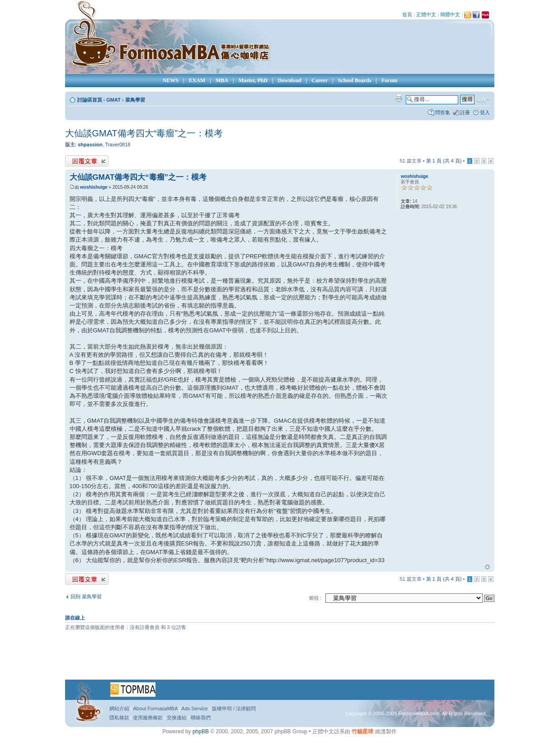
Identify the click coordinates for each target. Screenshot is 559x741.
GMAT (113, 100)
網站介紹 (119, 708)
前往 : (315, 598)
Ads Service (194, 708)
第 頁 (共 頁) (444, 160)
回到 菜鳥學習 (86, 596)
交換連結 (177, 717)
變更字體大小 (483, 100)
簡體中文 (450, 14)
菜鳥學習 (135, 100)
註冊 (465, 112)
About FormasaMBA (155, 708)
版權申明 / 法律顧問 (234, 708)
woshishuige (94, 187)
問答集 (442, 112)
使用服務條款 (148, 717)
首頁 (407, 14)
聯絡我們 (201, 717)
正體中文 (426, 14)
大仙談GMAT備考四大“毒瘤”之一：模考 (144, 133)
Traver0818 (118, 144)
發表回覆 (86, 161)
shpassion (90, 144)
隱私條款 (119, 717)
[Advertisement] (279, 658)
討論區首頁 (89, 100)
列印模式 (399, 98)
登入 (485, 112)
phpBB (201, 731)
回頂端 (487, 567)
